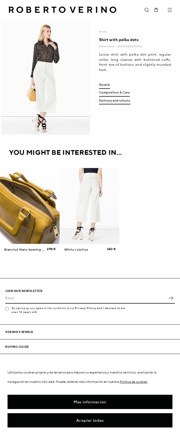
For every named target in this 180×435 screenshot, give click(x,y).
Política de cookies (133, 382)
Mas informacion (90, 402)
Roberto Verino (62, 10)
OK (171, 298)
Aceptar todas (90, 420)
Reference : (108, 46)
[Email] (86, 298)
